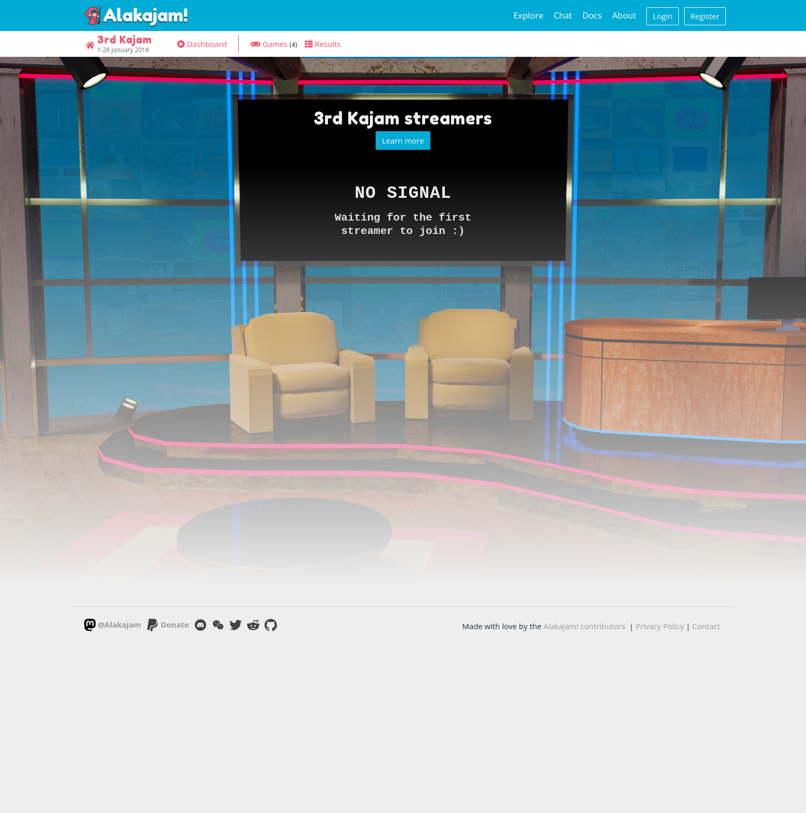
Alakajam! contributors (584, 626)
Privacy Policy (660, 626)
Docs (592, 15)
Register (705, 16)
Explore (529, 15)
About (624, 15)
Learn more (403, 140)
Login (663, 16)
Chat (563, 15)
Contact (706, 626)
